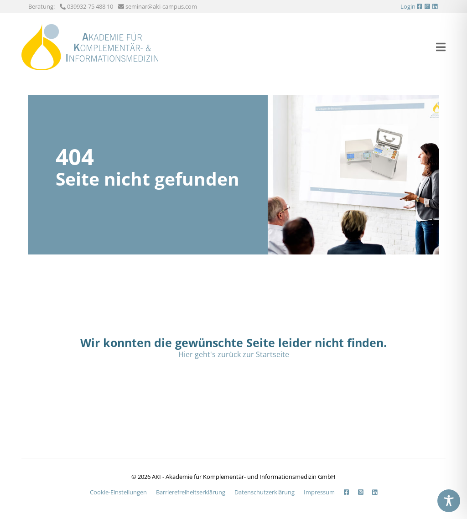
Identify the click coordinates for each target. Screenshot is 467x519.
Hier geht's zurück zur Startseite (233, 354)
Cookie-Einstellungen (118, 492)
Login (407, 6)
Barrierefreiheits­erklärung (190, 492)
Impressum (319, 492)
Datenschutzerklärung (264, 492)
